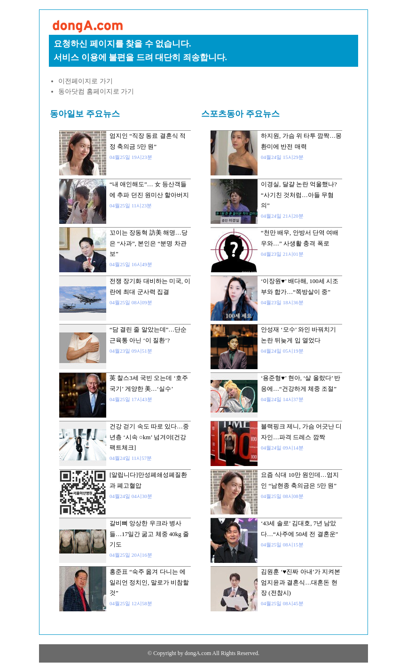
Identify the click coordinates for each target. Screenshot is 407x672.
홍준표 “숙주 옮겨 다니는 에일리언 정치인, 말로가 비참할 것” (149, 582)
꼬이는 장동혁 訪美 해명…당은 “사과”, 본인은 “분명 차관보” (149, 243)
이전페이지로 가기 (85, 81)
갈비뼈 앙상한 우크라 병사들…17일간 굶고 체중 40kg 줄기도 (149, 534)
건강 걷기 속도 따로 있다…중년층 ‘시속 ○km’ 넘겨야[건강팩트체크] (149, 437)
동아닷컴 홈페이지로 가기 (96, 91)
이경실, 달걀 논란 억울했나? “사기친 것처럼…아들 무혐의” (299, 195)
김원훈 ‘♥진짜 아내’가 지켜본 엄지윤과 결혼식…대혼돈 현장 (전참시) (300, 582)
